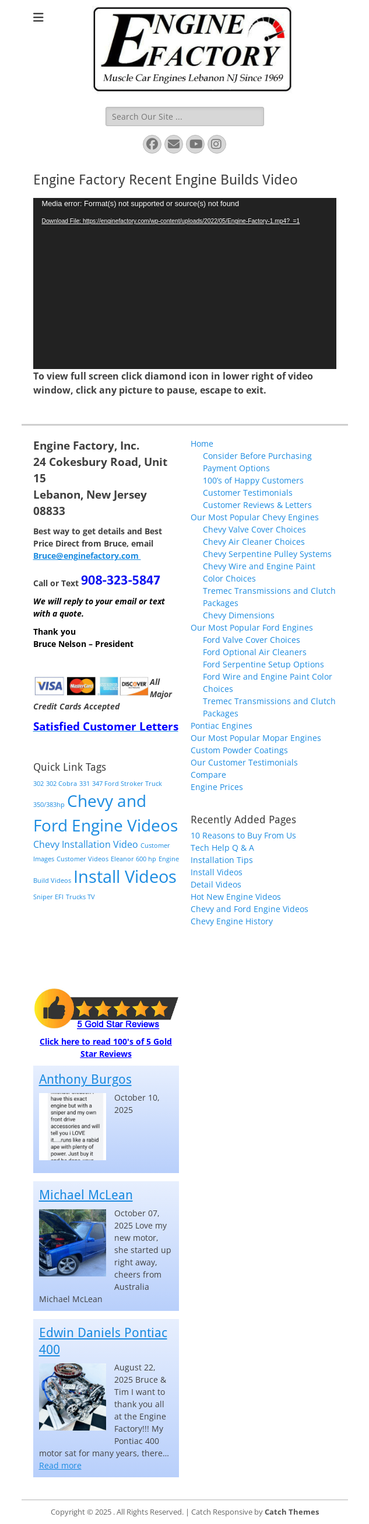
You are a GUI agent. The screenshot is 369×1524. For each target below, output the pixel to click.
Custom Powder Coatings (239, 750)
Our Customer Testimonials (244, 762)
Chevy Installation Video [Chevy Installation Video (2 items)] (85, 844)
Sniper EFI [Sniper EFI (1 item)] (48, 897)
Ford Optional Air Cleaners (255, 651)
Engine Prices (217, 786)
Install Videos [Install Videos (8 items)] (125, 876)
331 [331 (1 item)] (84, 784)
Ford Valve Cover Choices (251, 639)
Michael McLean (86, 1195)
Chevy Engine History (232, 921)
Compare (208, 774)
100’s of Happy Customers (253, 480)
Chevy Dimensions (239, 615)
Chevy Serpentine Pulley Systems (267, 553)
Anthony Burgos (85, 1079)
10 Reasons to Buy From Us (243, 835)
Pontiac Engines (221, 725)
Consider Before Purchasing (257, 455)
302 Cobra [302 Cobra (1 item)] (61, 784)
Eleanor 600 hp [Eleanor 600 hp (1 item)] (133, 859)
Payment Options (236, 468)
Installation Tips (222, 859)
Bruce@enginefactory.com (87, 555)
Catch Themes (292, 1511)
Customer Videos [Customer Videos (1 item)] (82, 859)
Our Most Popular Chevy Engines (255, 517)
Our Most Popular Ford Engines (252, 627)
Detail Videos (216, 884)
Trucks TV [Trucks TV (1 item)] (80, 897)
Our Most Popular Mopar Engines (256, 737)
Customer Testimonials (248, 492)
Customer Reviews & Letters (257, 504)
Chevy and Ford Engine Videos (249, 908)
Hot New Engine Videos (236, 896)
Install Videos (217, 872)
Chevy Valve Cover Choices (254, 529)
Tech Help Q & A (222, 847)
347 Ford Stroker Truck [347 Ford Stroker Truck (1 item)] (127, 784)
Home (202, 443)
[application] (184, 283)
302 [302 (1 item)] (38, 784)
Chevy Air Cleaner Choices (254, 541)
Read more (60, 1465)
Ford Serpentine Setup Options (263, 664)
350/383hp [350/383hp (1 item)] (49, 805)
